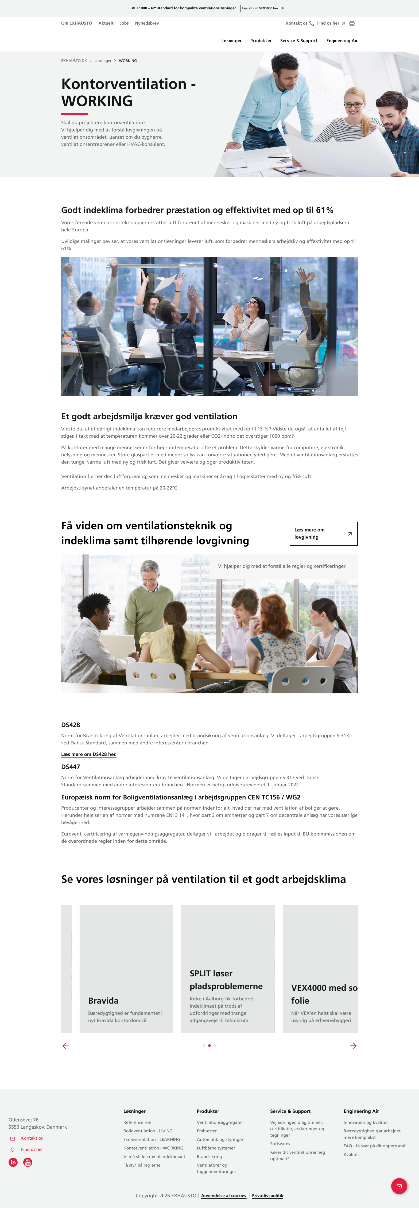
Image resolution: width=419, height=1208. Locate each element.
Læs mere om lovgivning (309, 534)
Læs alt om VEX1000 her (260, 8)
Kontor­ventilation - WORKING (153, 1148)
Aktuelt (106, 23)
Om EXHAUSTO (76, 23)
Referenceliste (137, 1123)
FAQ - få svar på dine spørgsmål (375, 1146)
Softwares (280, 1144)
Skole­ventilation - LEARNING (151, 1140)
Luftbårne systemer (216, 1148)
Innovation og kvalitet (366, 1123)
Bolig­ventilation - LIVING (148, 1131)
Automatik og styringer (220, 1140)
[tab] (204, 1045)
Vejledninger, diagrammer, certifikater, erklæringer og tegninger (297, 1129)
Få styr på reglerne (142, 1165)
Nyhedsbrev (147, 23)
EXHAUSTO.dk (74, 61)
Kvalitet (351, 1155)
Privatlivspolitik (268, 1196)
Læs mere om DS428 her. (89, 754)
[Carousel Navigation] (209, 1046)
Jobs (124, 23)
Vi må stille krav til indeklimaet (154, 1157)
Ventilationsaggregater (220, 1123)
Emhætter (207, 1131)
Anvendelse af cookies (223, 1196)
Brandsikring (209, 1157)
